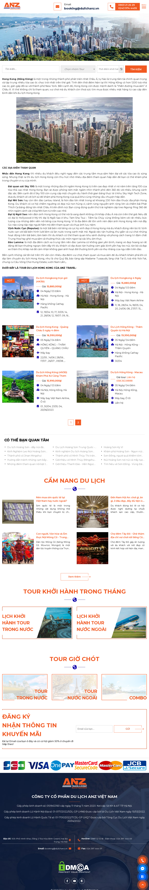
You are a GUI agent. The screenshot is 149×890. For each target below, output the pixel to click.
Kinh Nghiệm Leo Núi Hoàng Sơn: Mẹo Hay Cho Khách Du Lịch (26, 451)
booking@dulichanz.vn (81, 8)
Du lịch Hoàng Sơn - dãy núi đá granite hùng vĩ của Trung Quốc (26, 447)
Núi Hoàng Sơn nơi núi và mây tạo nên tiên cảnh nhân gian (123, 460)
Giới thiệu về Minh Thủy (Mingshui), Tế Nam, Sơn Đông (75, 460)
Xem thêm (74, 576)
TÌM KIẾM (136, 69)
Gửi (128, 729)
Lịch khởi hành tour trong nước (17, 623)
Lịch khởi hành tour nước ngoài (91, 623)
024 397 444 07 (94, 848)
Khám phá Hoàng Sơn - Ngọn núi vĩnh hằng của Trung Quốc (123, 451)
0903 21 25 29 (126, 5)
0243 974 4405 (127, 8)
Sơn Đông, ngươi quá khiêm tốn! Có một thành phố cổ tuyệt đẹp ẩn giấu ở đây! (124, 456)
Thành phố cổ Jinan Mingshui (24, 455)
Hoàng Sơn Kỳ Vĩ (113, 447)
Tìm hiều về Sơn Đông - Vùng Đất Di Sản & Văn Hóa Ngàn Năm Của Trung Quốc (123, 464)
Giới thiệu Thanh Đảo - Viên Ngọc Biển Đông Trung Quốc (74, 464)
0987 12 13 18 (97, 838)
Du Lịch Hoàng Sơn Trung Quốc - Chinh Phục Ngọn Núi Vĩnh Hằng (75, 447)
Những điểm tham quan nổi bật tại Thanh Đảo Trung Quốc (27, 464)
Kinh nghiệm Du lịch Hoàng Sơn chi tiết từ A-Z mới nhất (74, 451)
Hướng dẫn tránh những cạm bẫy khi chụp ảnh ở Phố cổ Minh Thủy (26, 460)
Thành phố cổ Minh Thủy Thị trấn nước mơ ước (75, 456)
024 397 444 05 (124, 838)
